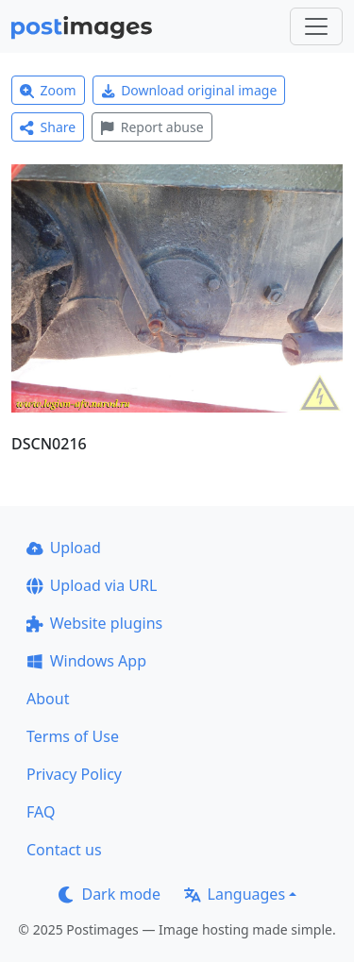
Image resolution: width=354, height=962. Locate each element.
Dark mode (109, 894)
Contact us (64, 849)
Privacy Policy (74, 774)
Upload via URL (91, 585)
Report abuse (151, 127)
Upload (63, 547)
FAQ (40, 812)
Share (48, 127)
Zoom (48, 90)
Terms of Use (72, 736)
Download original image (189, 90)
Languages (234, 894)
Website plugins (94, 623)
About (47, 698)
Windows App (86, 660)
